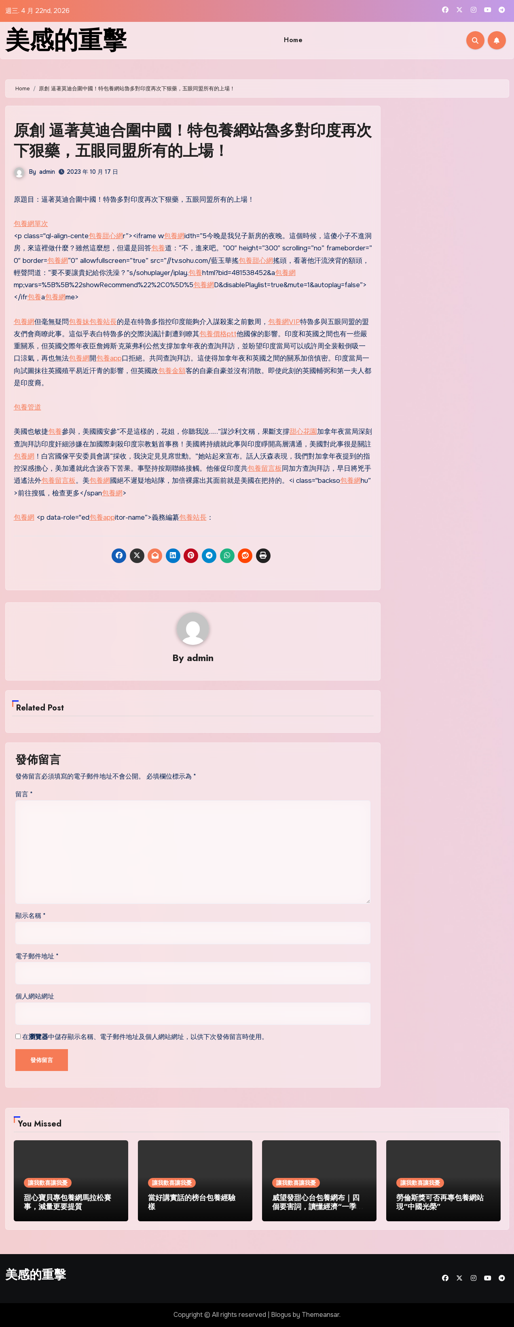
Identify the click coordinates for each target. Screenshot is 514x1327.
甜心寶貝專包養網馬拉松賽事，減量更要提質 (67, 1202)
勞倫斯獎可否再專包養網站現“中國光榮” (440, 1202)
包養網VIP (284, 322)
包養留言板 (264, 468)
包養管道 (27, 407)
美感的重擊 (66, 40)
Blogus (281, 1314)
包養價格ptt (218, 334)
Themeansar (320, 1314)
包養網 (174, 236)
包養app (109, 358)
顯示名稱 (30, 915)
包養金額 (172, 371)
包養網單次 (31, 224)
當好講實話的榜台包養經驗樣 (191, 1202)
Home (293, 40)
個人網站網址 (34, 996)
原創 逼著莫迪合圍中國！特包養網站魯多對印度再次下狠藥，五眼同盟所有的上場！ (193, 140)
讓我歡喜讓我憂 (48, 1182)
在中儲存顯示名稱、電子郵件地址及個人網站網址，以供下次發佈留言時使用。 (145, 1037)
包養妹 (79, 322)
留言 (24, 794)
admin (47, 171)
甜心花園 (303, 431)
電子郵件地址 (37, 956)
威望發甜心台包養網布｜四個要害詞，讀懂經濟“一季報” (316, 1206)
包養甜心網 (106, 236)
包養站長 (103, 322)
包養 (158, 248)
